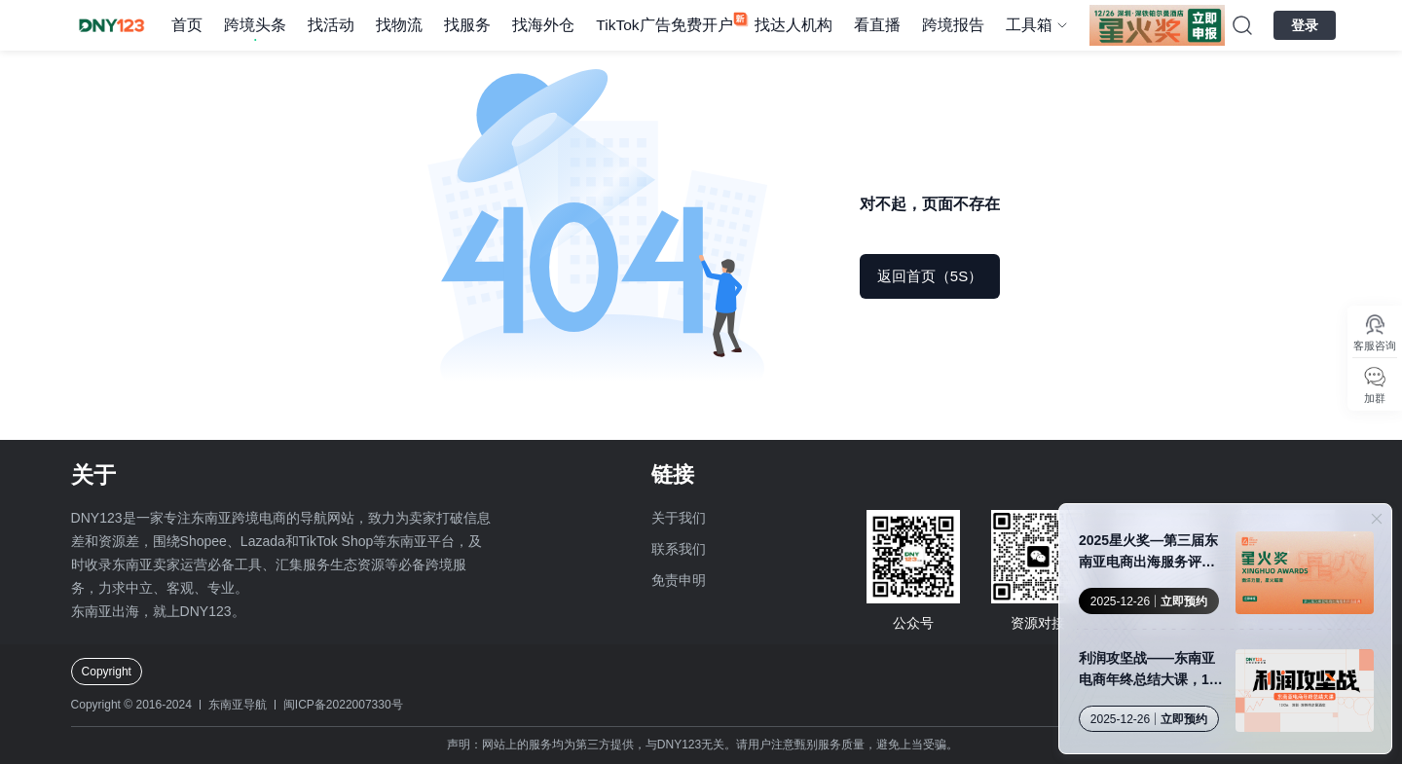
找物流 (399, 25)
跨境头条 (255, 25)
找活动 (331, 25)
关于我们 (678, 518)
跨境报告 (953, 25)
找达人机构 (793, 25)
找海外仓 (543, 25)
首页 (187, 25)
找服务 (467, 25)
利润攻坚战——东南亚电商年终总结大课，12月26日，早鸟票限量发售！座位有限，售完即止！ (1148, 670)
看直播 (877, 25)
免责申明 (678, 580)
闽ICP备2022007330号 (343, 704)
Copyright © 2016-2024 (131, 704)
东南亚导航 (237, 704)
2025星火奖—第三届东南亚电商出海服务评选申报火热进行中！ (1148, 552)
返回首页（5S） (929, 276)
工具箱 (1029, 25)
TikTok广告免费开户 (664, 25)
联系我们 (678, 549)
